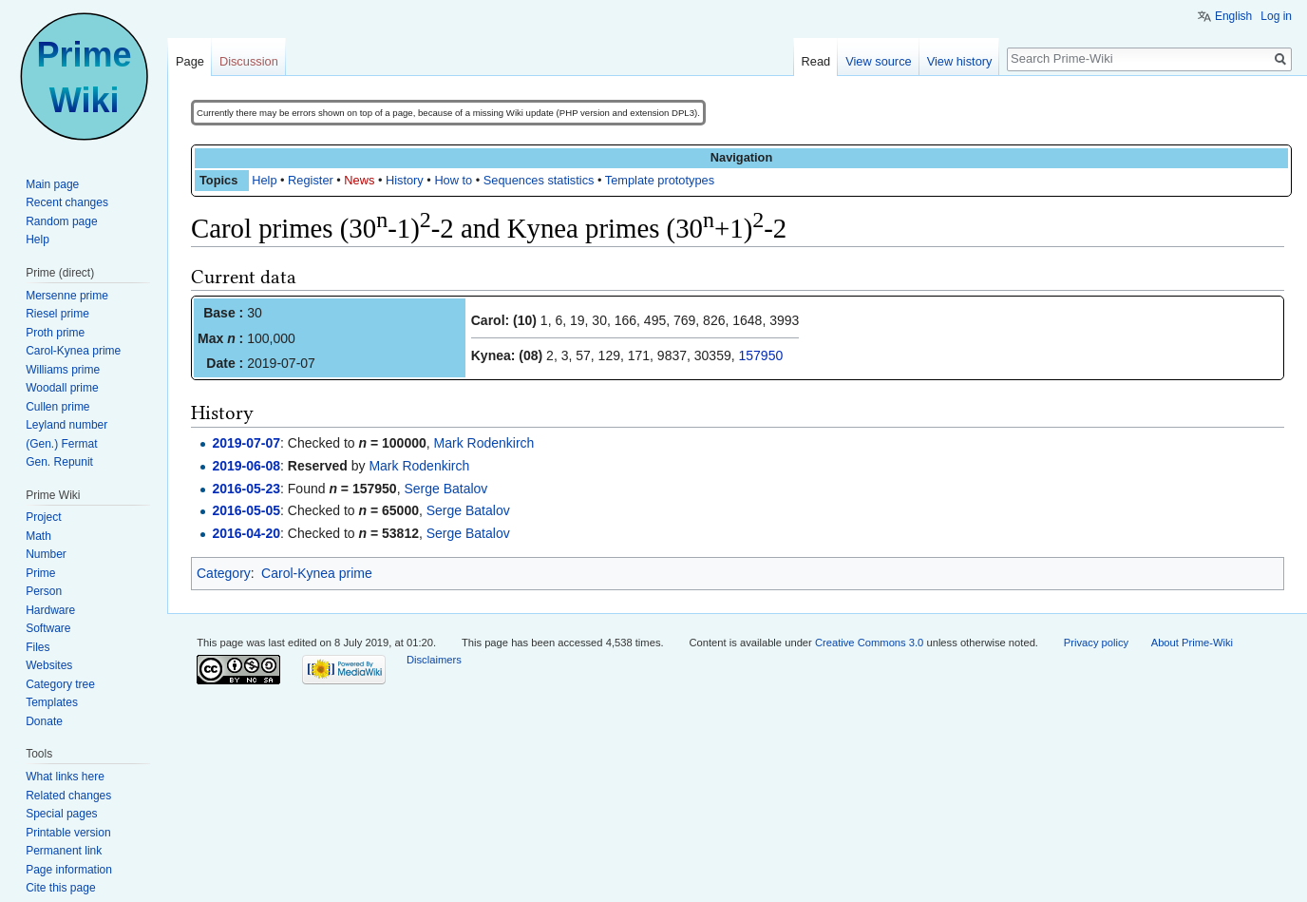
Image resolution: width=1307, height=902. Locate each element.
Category (224, 573)
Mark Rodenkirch (484, 443)
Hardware (50, 610)
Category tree (60, 684)
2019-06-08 (246, 465)
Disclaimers (434, 659)
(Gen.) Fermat (61, 444)
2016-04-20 (246, 533)
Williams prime (63, 369)
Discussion (248, 61)
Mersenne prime (67, 295)
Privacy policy (1096, 642)
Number (46, 554)
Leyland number (66, 425)
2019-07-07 (246, 443)
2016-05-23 (246, 488)
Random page (61, 221)
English (1233, 16)
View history (960, 61)
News (359, 180)
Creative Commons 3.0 (869, 642)
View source (878, 61)
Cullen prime (57, 406)
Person (44, 591)
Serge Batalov (445, 488)
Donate (44, 721)
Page (190, 61)
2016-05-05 (246, 510)
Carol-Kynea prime (316, 573)
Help (264, 180)
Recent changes (67, 202)
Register (310, 180)
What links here (65, 776)
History (405, 180)
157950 (761, 355)
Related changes (68, 795)
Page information (69, 869)
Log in (1276, 16)
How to (453, 180)
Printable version (68, 832)
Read (816, 61)
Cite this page (60, 887)
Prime (40, 573)
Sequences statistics (539, 180)
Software (48, 628)
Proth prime (55, 332)
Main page (52, 184)
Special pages (61, 813)
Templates (52, 702)
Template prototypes (659, 180)
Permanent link (64, 850)
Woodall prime (62, 387)
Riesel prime (57, 313)
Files (37, 647)
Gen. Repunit (59, 462)
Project (43, 517)
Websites (49, 665)
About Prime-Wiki (1192, 642)
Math (38, 536)
